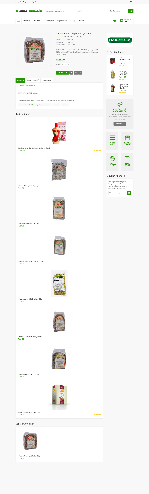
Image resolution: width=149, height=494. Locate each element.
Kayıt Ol (34, 2)
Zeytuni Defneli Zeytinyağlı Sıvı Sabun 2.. (124, 86)
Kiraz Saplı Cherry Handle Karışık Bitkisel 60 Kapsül (34, 148)
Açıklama (20, 80)
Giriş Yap (26, 2)
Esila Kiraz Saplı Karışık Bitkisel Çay (29, 412)
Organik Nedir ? (62, 21)
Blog (73, 21)
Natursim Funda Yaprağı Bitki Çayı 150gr (31, 261)
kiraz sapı (47, 105)
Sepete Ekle (62, 72)
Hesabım (37, 21)
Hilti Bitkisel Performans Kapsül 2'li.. (125, 59)
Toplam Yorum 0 (69, 36)
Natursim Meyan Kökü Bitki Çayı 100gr (30, 299)
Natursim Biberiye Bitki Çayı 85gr (28, 223)
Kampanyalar (49, 21)
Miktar (58, 64)
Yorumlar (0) (47, 80)
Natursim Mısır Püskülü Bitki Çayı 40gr (30, 337)
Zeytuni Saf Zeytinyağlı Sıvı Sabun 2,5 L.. (123, 72)
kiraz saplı (56, 105)
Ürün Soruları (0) (33, 80)
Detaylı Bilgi (120, 123)
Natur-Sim (70, 40)
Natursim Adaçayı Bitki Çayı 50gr (28, 186)
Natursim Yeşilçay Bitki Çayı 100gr (29, 374)
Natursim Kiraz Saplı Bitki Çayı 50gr (30, 105)
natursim (65, 105)
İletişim (81, 21)
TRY (131, 2)
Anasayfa (26, 21)
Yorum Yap (78, 36)
